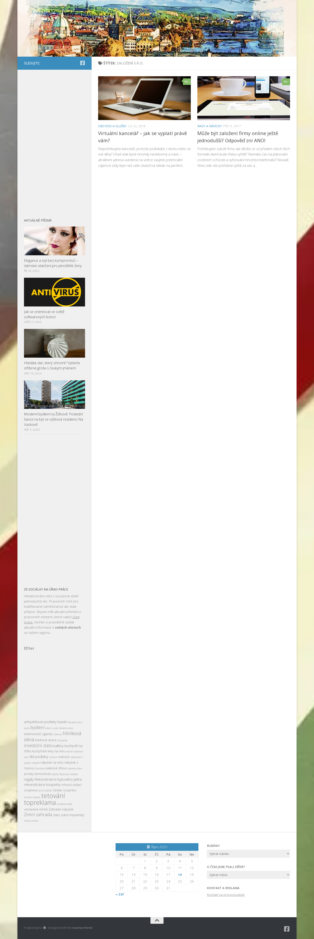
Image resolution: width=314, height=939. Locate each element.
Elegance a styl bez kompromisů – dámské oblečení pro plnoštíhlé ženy (53, 263)
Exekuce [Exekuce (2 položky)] (58, 734)
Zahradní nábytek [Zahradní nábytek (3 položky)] (61, 809)
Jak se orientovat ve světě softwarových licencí (44, 314)
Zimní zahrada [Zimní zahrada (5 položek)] (38, 814)
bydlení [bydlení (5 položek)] (37, 727)
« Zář (120, 894)
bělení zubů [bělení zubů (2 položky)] (51, 728)
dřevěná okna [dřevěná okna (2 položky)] (66, 728)
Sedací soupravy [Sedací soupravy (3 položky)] (64, 790)
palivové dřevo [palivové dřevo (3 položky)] (56, 768)
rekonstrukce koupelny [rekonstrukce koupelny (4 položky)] (42, 784)
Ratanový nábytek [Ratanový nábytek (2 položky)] (68, 774)
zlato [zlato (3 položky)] (56, 815)
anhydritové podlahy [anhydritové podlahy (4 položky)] (40, 721)
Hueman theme (82, 928)
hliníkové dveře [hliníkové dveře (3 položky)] (45, 740)
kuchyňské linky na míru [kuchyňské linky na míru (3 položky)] (48, 751)
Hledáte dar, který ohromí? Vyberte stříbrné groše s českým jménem (52, 365)
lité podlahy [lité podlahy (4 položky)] (39, 756)
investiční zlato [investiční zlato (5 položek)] (38, 745)
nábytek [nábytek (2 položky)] (35, 762)
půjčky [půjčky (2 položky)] (55, 774)
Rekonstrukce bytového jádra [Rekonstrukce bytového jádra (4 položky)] (58, 779)
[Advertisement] (54, 141)
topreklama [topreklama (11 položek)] (40, 802)
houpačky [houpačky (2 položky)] (62, 740)
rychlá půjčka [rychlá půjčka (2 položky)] (45, 790)
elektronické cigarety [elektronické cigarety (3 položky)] (38, 734)
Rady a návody (209, 126)
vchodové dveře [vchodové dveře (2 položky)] (64, 803)
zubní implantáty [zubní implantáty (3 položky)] (72, 815)
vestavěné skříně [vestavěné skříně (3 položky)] (36, 809)
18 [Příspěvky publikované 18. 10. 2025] (180, 874)
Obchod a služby (112, 126)
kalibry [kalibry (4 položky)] (58, 745)
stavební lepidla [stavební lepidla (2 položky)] (32, 797)
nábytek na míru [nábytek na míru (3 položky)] (52, 762)
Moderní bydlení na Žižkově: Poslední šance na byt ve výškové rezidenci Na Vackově (53, 419)
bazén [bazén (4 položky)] (63, 721)
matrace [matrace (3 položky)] (64, 757)
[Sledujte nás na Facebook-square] (82, 63)
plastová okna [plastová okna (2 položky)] (75, 768)
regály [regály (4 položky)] (29, 779)
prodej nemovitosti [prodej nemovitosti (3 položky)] (37, 774)
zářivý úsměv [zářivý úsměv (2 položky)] (31, 820)
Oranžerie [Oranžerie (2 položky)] (40, 768)
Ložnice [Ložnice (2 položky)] (53, 757)
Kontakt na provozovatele (226, 894)
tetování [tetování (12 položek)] (53, 795)
